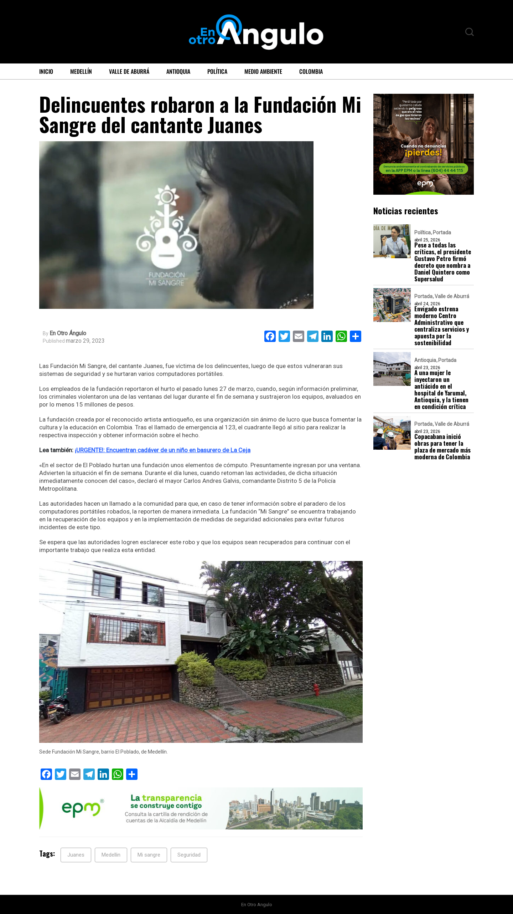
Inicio (46, 71)
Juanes (75, 855)
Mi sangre (149, 855)
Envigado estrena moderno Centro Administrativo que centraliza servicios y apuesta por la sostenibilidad (441, 325)
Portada (442, 232)
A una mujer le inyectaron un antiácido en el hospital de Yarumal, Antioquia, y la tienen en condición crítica (441, 389)
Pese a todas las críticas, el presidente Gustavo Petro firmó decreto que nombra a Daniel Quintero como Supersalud (442, 261)
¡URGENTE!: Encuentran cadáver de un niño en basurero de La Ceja (162, 450)
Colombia (311, 71)
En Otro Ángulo (68, 333)
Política (217, 71)
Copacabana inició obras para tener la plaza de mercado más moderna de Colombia (442, 446)
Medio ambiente (263, 71)
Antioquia (178, 71)
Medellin (111, 855)
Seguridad (189, 855)
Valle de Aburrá (129, 71)
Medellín (81, 71)
